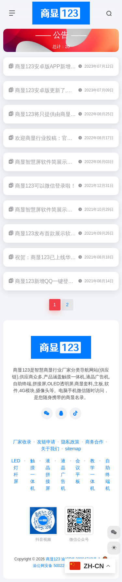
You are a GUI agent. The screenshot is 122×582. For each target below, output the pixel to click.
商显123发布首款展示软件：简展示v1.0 (60, 233)
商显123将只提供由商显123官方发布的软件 (65, 114)
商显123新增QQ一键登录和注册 (52, 281)
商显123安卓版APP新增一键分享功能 (58, 66)
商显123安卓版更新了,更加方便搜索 (56, 90)
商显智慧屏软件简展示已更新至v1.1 (56, 209)
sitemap (73, 448)
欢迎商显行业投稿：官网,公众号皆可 (57, 138)
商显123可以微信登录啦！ (45, 186)
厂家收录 (22, 441)
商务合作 (94, 441)
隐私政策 (70, 441)
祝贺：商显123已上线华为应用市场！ (58, 257)
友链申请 (46, 441)
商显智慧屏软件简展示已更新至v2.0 (56, 162)
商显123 (53, 559)
